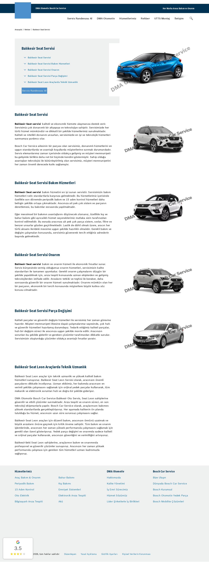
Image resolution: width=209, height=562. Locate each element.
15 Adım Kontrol (24, 489)
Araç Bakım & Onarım (28, 477)
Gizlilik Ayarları (109, 554)
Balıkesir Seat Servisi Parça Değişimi (47, 76)
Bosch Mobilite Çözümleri (168, 501)
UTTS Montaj (162, 18)
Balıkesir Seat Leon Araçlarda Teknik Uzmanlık (53, 82)
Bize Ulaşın (159, 477)
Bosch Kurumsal (162, 489)
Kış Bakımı (65, 483)
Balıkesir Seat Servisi (39, 57)
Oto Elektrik (22, 495)
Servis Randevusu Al (79, 18)
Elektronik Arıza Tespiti (72, 495)
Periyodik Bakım (24, 483)
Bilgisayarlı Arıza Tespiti (29, 501)
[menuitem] (80, 18)
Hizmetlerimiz (127, 18)
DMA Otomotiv (106, 18)
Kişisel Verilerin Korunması (136, 554)
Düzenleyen (70, 554)
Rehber (145, 18)
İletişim (179, 18)
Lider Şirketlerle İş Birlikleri (123, 501)
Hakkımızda (114, 477)
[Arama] (191, 18)
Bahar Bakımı (66, 477)
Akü (61, 501)
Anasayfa (18, 30)
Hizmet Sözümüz (117, 495)
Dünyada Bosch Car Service (170, 483)
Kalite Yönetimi (116, 483)
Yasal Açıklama (89, 554)
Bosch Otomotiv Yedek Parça (170, 495)
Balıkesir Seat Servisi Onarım (43, 69)
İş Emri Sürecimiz (117, 489)
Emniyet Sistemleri (70, 489)
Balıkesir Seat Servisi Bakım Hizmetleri (49, 63)
